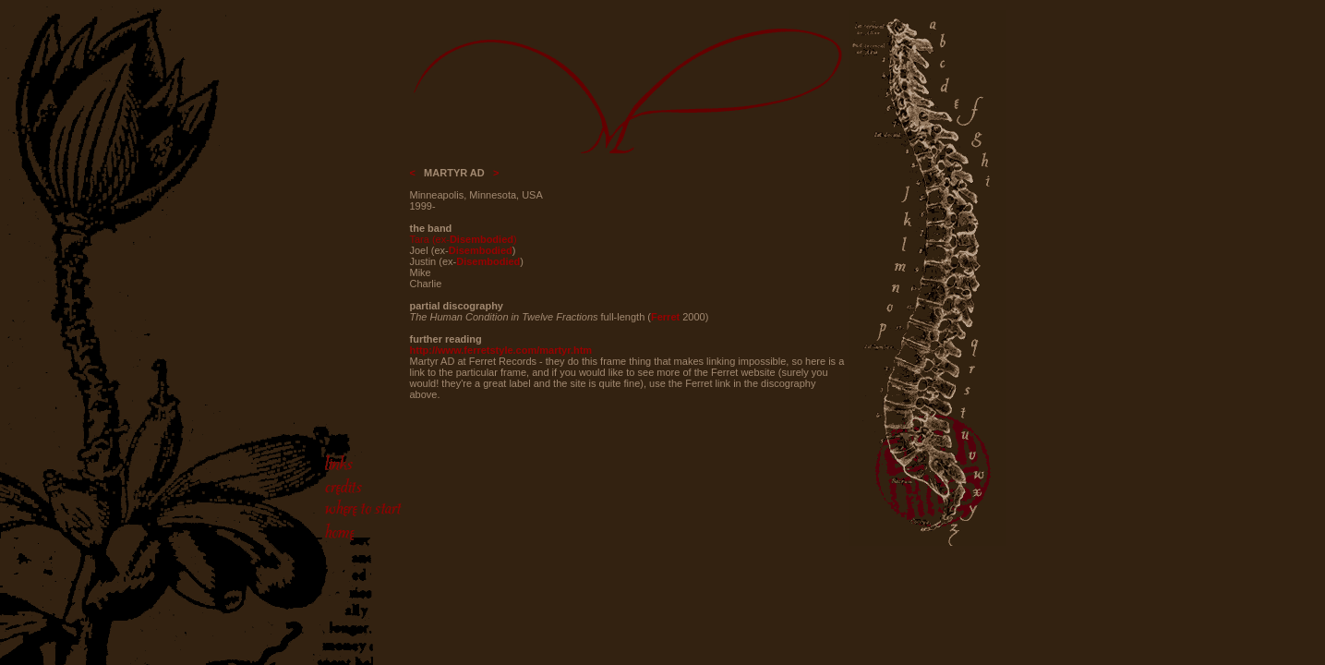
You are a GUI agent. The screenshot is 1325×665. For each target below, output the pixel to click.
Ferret (665, 316)
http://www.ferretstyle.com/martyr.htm (501, 350)
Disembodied (481, 239)
